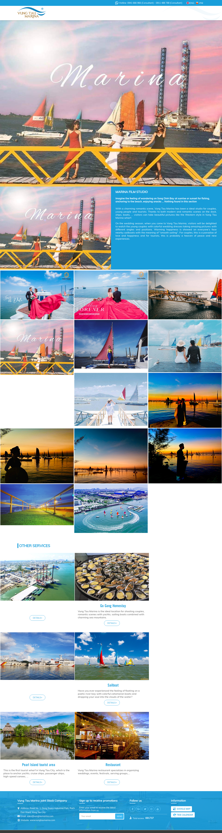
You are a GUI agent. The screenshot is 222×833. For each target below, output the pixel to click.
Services (127, 13)
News (87, 13)
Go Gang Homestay (112, 605)
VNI (201, 2)
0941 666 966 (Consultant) (140, 3)
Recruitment (170, 13)
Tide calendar (185, 810)
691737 (149, 812)
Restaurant (112, 759)
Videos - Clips (105, 13)
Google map (183, 804)
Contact (190, 13)
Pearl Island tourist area (38, 759)
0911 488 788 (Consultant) (168, 3)
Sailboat (185, 679)
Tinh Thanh (144, 829)
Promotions (147, 13)
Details (37, 618)
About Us (70, 13)
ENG (191, 2)
